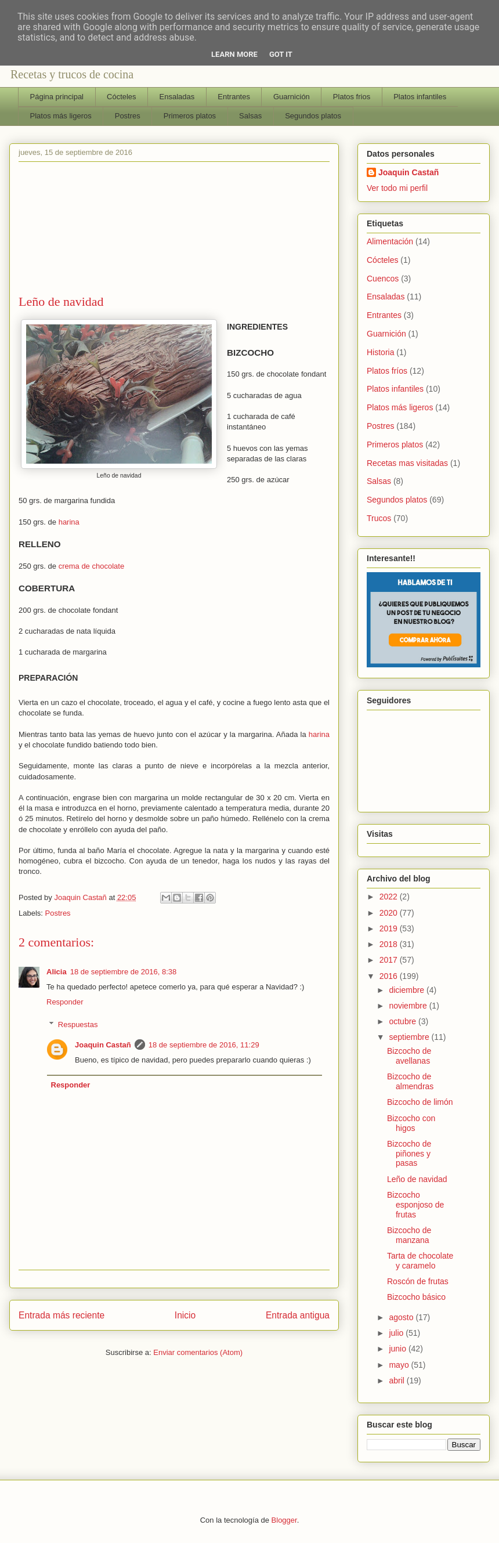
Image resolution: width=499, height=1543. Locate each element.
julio (397, 1333)
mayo (400, 1364)
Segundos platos (313, 115)
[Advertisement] (174, 230)
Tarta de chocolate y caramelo (420, 1260)
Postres (127, 115)
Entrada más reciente (61, 1315)
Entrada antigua (298, 1315)
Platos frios (351, 96)
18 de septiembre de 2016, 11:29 (204, 1044)
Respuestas (78, 1024)
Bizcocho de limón (420, 1102)
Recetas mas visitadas (407, 463)
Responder (65, 1002)
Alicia (56, 971)
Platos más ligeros (61, 115)
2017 (389, 959)
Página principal (57, 96)
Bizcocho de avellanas (409, 1055)
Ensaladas (177, 96)
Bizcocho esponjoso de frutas (415, 1204)
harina (69, 522)
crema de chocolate (91, 566)
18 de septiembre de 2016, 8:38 (123, 971)
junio (398, 1348)
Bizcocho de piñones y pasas (409, 1153)
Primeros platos (190, 115)
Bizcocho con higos (411, 1123)
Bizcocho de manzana (409, 1235)
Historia (380, 352)
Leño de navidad (417, 1179)
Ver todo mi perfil (397, 188)
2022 (389, 896)
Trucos (379, 518)
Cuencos (383, 278)
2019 (389, 928)
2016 (389, 976)
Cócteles (121, 96)
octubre (403, 1021)
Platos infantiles (419, 96)
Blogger (284, 1520)
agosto (402, 1317)
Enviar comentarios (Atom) (198, 1352)
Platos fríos (387, 370)
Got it (280, 54)
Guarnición (291, 96)
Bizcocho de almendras (410, 1081)
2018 (389, 944)
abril (397, 1380)
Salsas (250, 115)
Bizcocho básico (416, 1297)
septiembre (410, 1037)
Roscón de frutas (418, 1281)
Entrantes (234, 96)
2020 (389, 912)
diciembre (407, 990)
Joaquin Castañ (103, 1044)
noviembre (409, 1005)
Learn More (234, 54)
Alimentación (390, 241)
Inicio (185, 1315)
